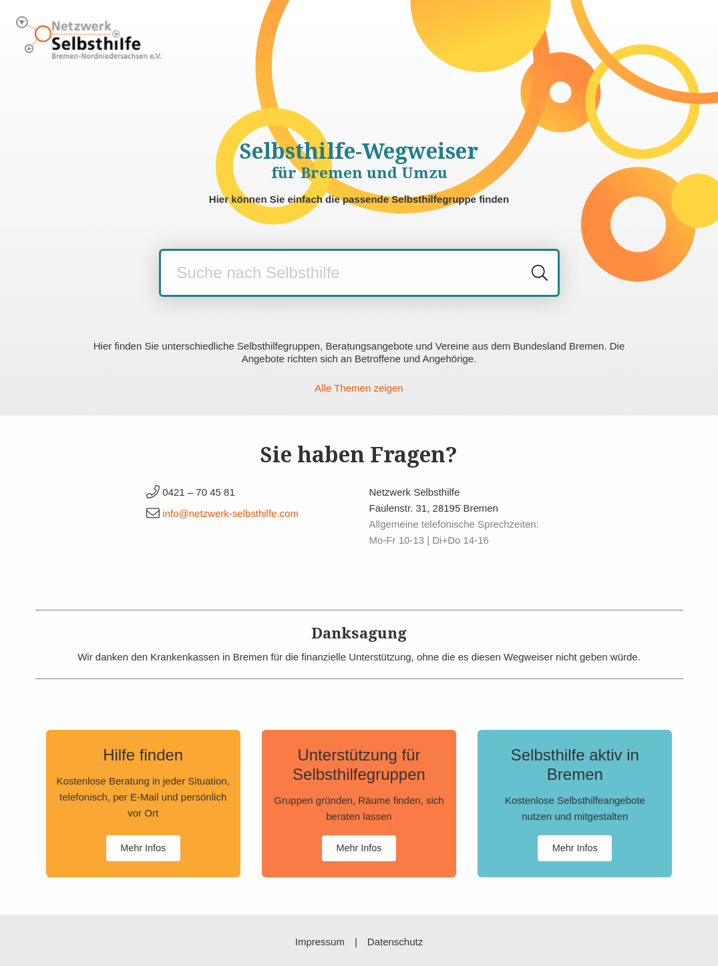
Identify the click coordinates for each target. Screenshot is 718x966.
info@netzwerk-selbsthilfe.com (230, 513)
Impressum (320, 941)
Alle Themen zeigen (359, 388)
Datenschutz (395, 941)
